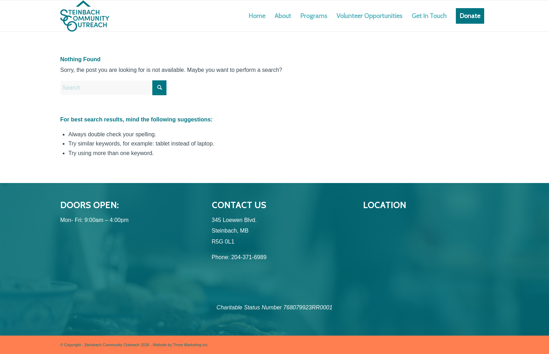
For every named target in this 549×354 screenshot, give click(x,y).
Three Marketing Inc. (191, 345)
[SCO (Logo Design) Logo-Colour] (84, 16)
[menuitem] (257, 16)
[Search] (113, 87)
